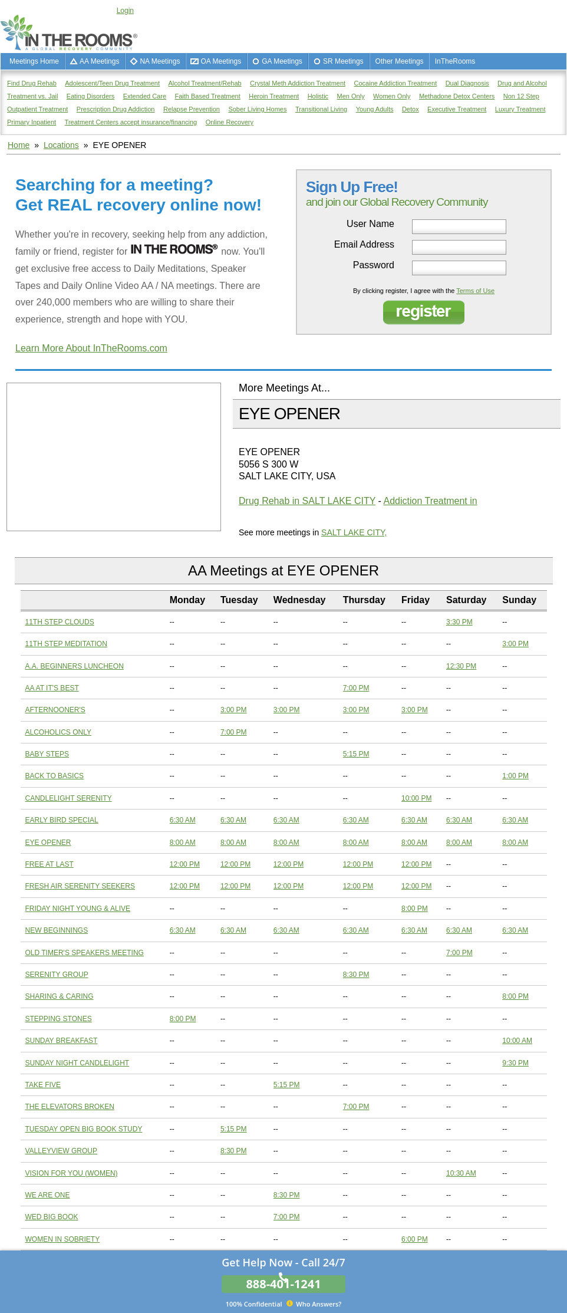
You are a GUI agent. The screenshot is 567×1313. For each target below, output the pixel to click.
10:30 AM (461, 1173)
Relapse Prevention (191, 109)
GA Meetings (282, 61)
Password (373, 265)
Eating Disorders (90, 96)
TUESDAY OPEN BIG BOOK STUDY (84, 1129)
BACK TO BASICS (54, 776)
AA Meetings (99, 61)
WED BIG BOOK (51, 1217)
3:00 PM (515, 644)
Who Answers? (284, 1303)
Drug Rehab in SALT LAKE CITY (307, 501)
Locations (61, 145)
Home (18, 145)
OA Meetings (220, 61)
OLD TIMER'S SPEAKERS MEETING (84, 953)
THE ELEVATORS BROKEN (69, 1107)
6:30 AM (183, 820)
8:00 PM (414, 908)
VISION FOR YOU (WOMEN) (71, 1173)
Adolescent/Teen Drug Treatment (112, 83)
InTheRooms (455, 61)
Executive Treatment (456, 109)
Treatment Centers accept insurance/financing (131, 122)
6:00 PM (414, 1239)
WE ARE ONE (47, 1195)
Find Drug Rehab (32, 83)
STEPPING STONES (58, 1019)
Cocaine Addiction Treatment (395, 83)
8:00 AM (183, 842)
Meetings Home (34, 61)
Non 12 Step (521, 96)
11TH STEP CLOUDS (59, 622)
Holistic (318, 96)
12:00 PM (185, 864)
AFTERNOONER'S (55, 710)
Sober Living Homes (257, 109)
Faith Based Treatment (207, 96)
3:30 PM (459, 622)
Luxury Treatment (520, 109)
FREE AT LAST (49, 864)
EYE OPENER (48, 842)
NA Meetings (160, 61)
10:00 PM (416, 798)
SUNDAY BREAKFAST (61, 1040)
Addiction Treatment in (430, 501)
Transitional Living (321, 109)
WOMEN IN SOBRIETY (62, 1239)
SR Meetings (343, 61)
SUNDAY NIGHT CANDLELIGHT (77, 1063)
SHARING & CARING (59, 996)
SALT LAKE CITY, (354, 532)
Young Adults (375, 109)
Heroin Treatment (274, 96)
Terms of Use (475, 290)
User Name (370, 224)
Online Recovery (229, 122)
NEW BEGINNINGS (56, 930)
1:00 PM (515, 776)
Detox (410, 109)
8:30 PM (356, 974)
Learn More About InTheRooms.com (91, 348)
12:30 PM (461, 666)
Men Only (351, 96)
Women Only (391, 96)
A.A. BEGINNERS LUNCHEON (74, 666)
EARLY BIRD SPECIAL (61, 820)
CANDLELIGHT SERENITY (68, 798)
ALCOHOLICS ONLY (58, 732)
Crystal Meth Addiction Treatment (297, 83)
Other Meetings (399, 61)
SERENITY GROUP (56, 974)
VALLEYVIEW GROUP (61, 1151)
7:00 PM (356, 688)
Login (125, 10)
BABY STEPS (47, 754)
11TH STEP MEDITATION (66, 644)
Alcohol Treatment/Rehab (205, 83)
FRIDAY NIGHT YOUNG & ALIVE (78, 908)
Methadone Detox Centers (457, 96)
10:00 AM (517, 1040)
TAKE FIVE (43, 1085)
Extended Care (144, 96)
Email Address (364, 244)
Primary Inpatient (31, 122)
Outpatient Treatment (37, 109)
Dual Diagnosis (467, 83)
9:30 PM (515, 1063)
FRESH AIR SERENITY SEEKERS (80, 886)
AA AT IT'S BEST (52, 688)
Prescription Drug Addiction (116, 109)
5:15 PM (356, 754)
